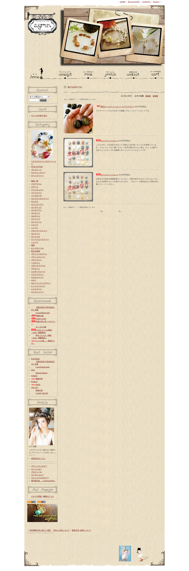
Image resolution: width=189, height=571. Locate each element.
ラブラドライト (37, 274)
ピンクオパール (37, 248)
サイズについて (37, 475)
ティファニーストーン (40, 239)
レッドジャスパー (38, 286)
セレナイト (35, 234)
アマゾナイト (36, 193)
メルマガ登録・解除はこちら (42, 496)
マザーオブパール (38, 266)
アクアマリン (36, 184)
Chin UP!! (35, 388)
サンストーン (36, 222)
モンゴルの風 (38, 327)
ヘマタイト (35, 263)
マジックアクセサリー (40, 478)
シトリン (34, 228)
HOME (122, 2)
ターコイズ (35, 237)
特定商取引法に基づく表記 (40, 530)
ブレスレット (36, 170)
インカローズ (36, 196)
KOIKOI (34, 382)
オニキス (34, 201)
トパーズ (34, 242)
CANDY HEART (39, 393)
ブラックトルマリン (39, 254)
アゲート (34, 187)
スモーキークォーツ (39, 231)
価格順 (148, 96)
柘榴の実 (37, 379)
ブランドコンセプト (39, 466)
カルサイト (35, 216)
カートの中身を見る (39, 116)
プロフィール (36, 472)
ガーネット (35, 213)
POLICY (156, 2)
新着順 (155, 96)
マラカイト (35, 269)
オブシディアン (37, 204)
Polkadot (34, 376)
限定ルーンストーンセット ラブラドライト (117, 107)
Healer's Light (38, 319)
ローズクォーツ (37, 292)
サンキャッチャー (38, 173)
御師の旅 (37, 316)
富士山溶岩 (35, 251)
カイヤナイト (36, 207)
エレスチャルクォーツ (40, 198)
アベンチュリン (37, 190)
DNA (33, 370)
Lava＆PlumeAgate (40, 313)
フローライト (36, 260)
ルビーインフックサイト (41, 283)
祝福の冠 (37, 390)
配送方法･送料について (81, 530)
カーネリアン (36, 210)
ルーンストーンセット (109, 141)
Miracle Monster (39, 373)
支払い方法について (61, 530)
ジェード (34, 225)
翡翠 (33, 245)
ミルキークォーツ (38, 271)
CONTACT (146, 2)
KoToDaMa (35, 359)
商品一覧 (34, 181)
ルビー (33, 280)
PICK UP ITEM (37, 167)
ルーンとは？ (36, 469)
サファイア (35, 219)
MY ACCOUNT (134, 2)
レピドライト (36, 289)
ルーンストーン (75, 87)
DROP (35, 385)
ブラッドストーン (38, 257)
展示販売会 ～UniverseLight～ (43, 481)
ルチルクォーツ (37, 277)
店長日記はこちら (38, 458)
